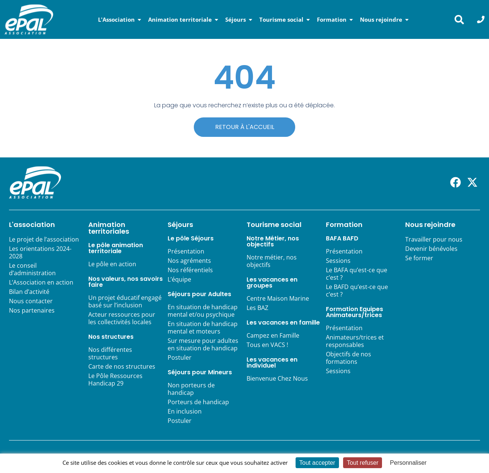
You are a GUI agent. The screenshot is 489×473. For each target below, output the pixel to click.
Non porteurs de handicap (191, 388)
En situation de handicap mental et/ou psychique (203, 310)
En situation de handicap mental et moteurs (203, 327)
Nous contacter (31, 301)
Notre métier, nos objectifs (272, 261)
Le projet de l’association (44, 239)
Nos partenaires (32, 310)
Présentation (186, 251)
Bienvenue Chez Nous (277, 378)
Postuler (180, 357)
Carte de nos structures (121, 366)
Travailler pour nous (433, 239)
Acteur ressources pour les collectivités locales (121, 318)
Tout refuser (362, 463)
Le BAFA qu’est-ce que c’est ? (356, 273)
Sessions (338, 260)
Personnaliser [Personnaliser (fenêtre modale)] (408, 463)
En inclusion (185, 411)
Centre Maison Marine (278, 298)
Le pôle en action (112, 264)
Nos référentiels (190, 270)
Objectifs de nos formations (348, 357)
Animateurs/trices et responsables (355, 341)
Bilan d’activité (29, 291)
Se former (419, 258)
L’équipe (179, 279)
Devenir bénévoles (431, 248)
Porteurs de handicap (198, 402)
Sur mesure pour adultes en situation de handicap (203, 344)
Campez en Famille (273, 335)
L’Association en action (41, 282)
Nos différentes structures (110, 353)
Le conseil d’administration (32, 269)
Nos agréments (189, 260)
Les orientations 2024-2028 (40, 252)
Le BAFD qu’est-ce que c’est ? (357, 290)
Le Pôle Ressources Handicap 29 (115, 379)
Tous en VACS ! (267, 344)
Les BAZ (257, 307)
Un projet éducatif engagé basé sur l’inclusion (125, 301)
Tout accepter (317, 463)
